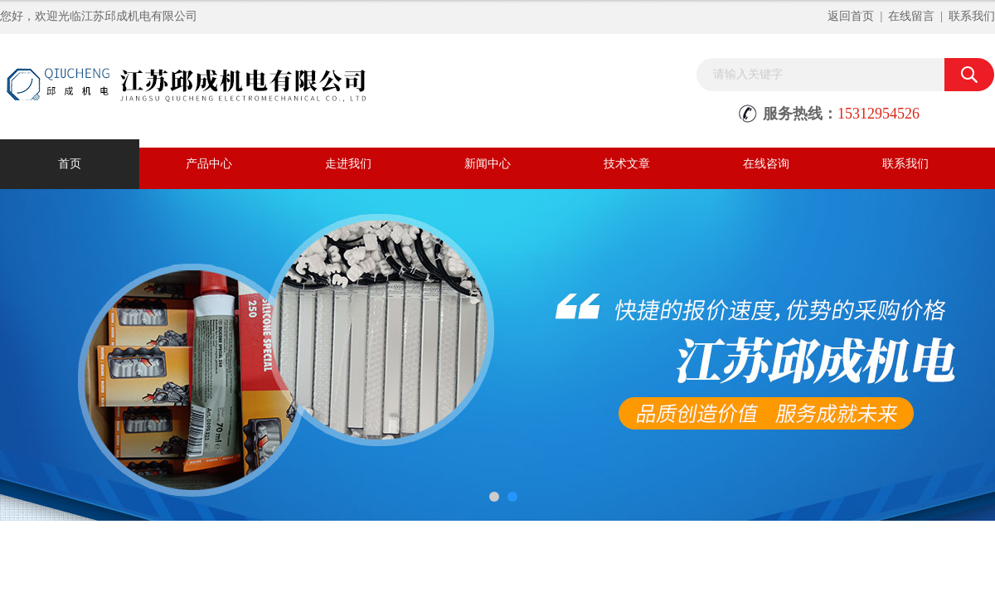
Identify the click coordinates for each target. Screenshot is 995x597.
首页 (69, 164)
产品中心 (209, 164)
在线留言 (911, 16)
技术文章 (627, 164)
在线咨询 (766, 164)
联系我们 (972, 16)
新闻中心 (487, 164)
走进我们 (348, 164)
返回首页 (851, 16)
